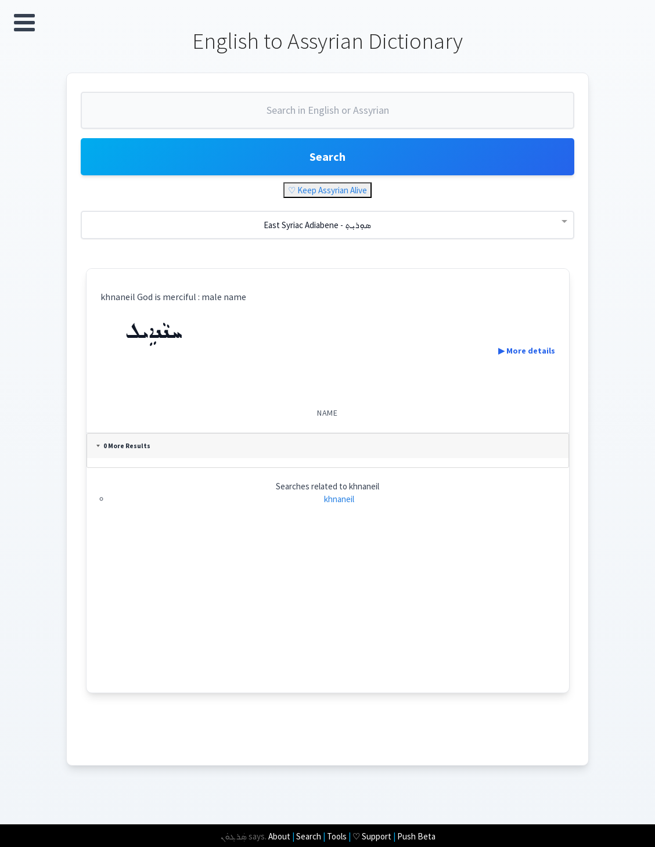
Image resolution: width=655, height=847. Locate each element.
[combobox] (327, 115)
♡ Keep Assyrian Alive (327, 190)
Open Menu (24, 22)
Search (327, 156)
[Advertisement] (328, 611)
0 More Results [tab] (123, 446)
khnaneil (339, 498)
